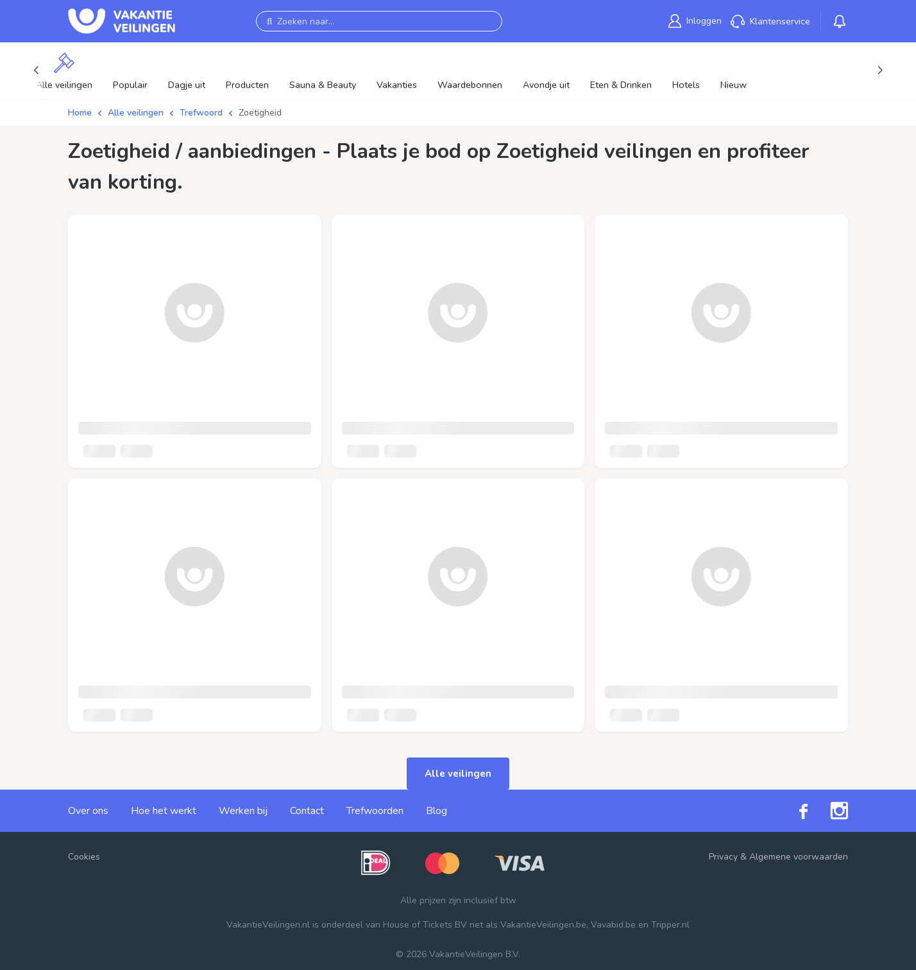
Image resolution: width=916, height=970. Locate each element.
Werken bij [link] (243, 811)
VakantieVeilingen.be (543, 925)
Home (80, 113)
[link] (695, 21)
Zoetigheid (260, 113)
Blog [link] (436, 811)
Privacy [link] (723, 857)
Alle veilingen (136, 113)
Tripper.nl (670, 925)
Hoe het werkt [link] (163, 811)
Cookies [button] (84, 857)
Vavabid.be (613, 925)
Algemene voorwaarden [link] (798, 857)
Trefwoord (201, 113)
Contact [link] (307, 811)
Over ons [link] (88, 811)
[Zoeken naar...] (379, 21)
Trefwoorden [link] (374, 811)
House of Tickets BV (425, 925)
